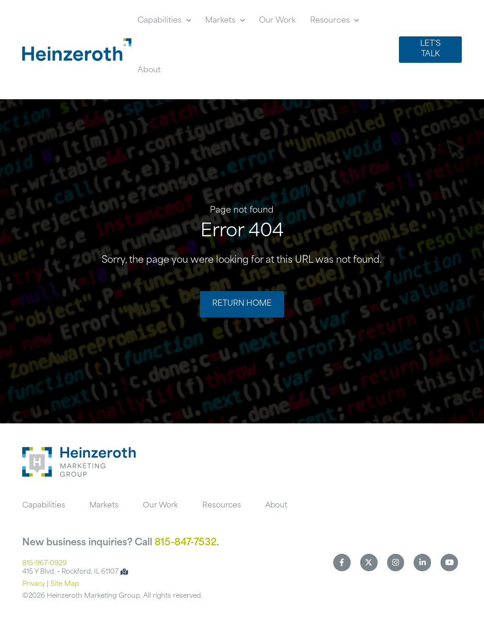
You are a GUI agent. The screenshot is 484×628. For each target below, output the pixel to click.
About (149, 70)
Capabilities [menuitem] (43, 505)
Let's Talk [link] (430, 49)
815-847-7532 (185, 543)
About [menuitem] (276, 505)
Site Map (65, 584)
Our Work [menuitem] (160, 505)
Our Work (277, 21)
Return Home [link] (242, 304)
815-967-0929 (44, 563)
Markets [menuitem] (104, 505)
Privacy (33, 584)
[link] (76, 49)
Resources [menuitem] (221, 505)
